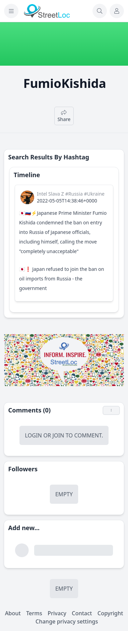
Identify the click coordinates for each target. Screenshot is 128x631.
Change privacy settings (66, 621)
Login (33, 435)
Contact (82, 613)
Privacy (56, 613)
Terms (34, 613)
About (12, 613)
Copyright (110, 613)
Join (58, 435)
